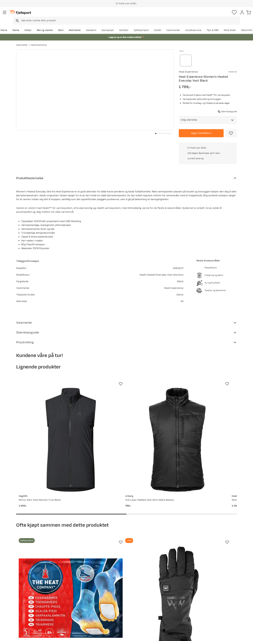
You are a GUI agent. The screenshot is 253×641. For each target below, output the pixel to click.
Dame (31, 25)
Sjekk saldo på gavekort (32, 598)
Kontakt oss (26, 619)
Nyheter (159, 25)
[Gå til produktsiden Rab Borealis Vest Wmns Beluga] (212, 380)
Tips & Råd (25, 609)
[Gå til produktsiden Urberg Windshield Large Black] (212, 491)
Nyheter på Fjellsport (76, 598)
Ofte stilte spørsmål (30, 593)
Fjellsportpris (176, 25)
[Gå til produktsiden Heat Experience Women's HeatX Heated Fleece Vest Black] (155, 380)
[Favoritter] (214, 15)
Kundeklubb (115, 598)
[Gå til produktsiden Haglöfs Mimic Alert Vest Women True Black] (41, 380)
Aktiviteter (90, 25)
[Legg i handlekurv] (201, 127)
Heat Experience (39, 41)
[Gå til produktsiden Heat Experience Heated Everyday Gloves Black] (98, 491)
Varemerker (209, 25)
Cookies (246, 636)
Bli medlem (223, 565)
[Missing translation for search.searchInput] (66, 15)
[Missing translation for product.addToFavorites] (231, 127)
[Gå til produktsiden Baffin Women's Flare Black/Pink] (155, 491)
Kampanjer (143, 25)
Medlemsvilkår (117, 604)
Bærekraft (115, 614)
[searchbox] (133, 15)
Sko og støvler (60, 25)
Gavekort (69, 609)
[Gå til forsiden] (32, 15)
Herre (19, 25)
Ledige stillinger (118, 609)
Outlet (193, 25)
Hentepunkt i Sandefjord (33, 614)
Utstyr (43, 25)
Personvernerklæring (212, 636)
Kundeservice (229, 25)
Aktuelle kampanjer (75, 593)
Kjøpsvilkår (232, 636)
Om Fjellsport (116, 593)
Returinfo (24, 604)
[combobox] (129, 15)
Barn (76, 25)
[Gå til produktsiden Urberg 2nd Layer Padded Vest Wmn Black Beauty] (98, 380)
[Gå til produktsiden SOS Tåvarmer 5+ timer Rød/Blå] (41, 491)
